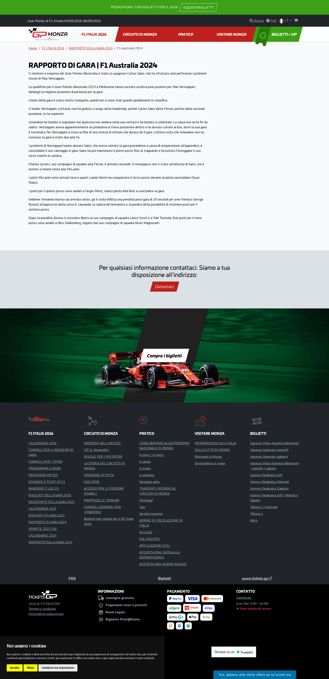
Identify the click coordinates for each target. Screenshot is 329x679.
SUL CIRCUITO (149, 539)
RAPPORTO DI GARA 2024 (47, 522)
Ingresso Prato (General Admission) (274, 443)
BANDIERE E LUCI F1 (44, 488)
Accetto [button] (14, 667)
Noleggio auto (149, 482)
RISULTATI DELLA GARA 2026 (50, 495)
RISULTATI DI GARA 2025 (47, 515)
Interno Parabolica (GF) (266, 475)
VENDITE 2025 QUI (43, 529)
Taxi (142, 507)
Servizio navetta (150, 513)
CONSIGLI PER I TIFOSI (46, 461)
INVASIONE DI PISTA (99, 475)
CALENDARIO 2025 (42, 508)
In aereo (145, 461)
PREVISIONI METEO (43, 475)
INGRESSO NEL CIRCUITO (102, 443)
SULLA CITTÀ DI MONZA (212, 450)
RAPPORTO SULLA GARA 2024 (90, 48)
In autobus (146, 475)
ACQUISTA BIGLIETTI (199, 7)
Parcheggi (146, 500)
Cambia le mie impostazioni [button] (58, 667)
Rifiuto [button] (30, 667)
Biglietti (164, 578)
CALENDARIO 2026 (42, 443)
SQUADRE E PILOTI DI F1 (47, 482)
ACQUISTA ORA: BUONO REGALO (163, 564)
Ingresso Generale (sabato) (269, 456)
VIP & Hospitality (96, 450)
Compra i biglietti (164, 355)
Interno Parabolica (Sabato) (269, 488)
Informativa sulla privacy (46, 614)
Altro (253, 520)
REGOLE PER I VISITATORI (103, 456)
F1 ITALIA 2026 (94, 34)
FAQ (72, 578)
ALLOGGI (145, 532)
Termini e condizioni (42, 609)
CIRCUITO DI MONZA (140, 34)
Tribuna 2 (256, 513)
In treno (145, 468)
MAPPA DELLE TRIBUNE (101, 500)
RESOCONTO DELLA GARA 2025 (52, 502)
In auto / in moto (151, 455)
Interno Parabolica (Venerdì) (269, 482)
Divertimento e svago (210, 463)
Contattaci (164, 286)
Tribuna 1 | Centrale (263, 507)
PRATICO (186, 34)
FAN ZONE (91, 482)
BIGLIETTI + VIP (276, 34)
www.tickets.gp (257, 578)
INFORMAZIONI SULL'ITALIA (215, 443)
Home (33, 48)
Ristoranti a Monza (208, 456)
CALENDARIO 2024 (42, 535)
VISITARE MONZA (231, 34)
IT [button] (284, 20)
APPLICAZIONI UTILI (154, 545)
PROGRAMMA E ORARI (45, 468)
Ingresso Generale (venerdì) (269, 450)
